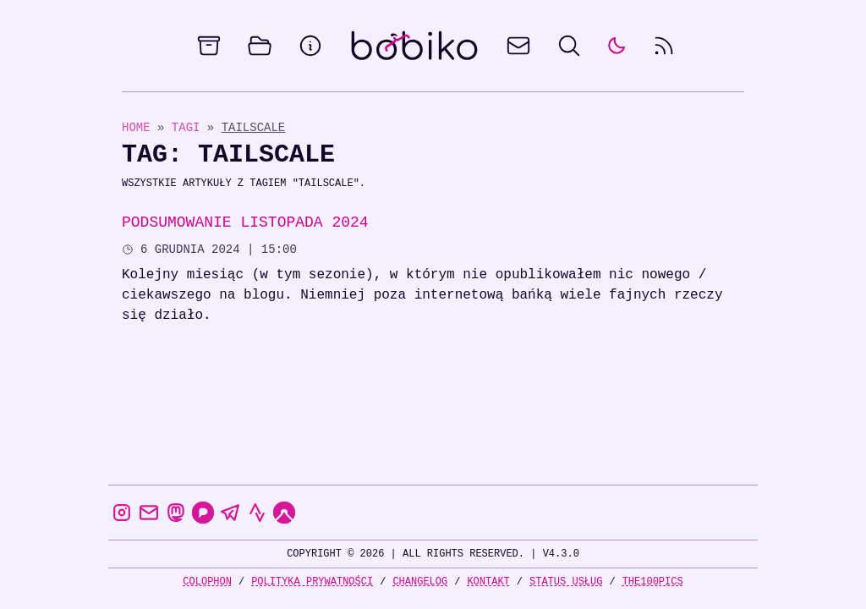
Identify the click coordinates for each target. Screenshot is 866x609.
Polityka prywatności (312, 581)
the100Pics (652, 581)
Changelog (419, 581)
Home (136, 127)
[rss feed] (664, 45)
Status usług (565, 581)
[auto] (616, 45)
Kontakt (488, 581)
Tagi (189, 127)
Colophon (207, 581)
